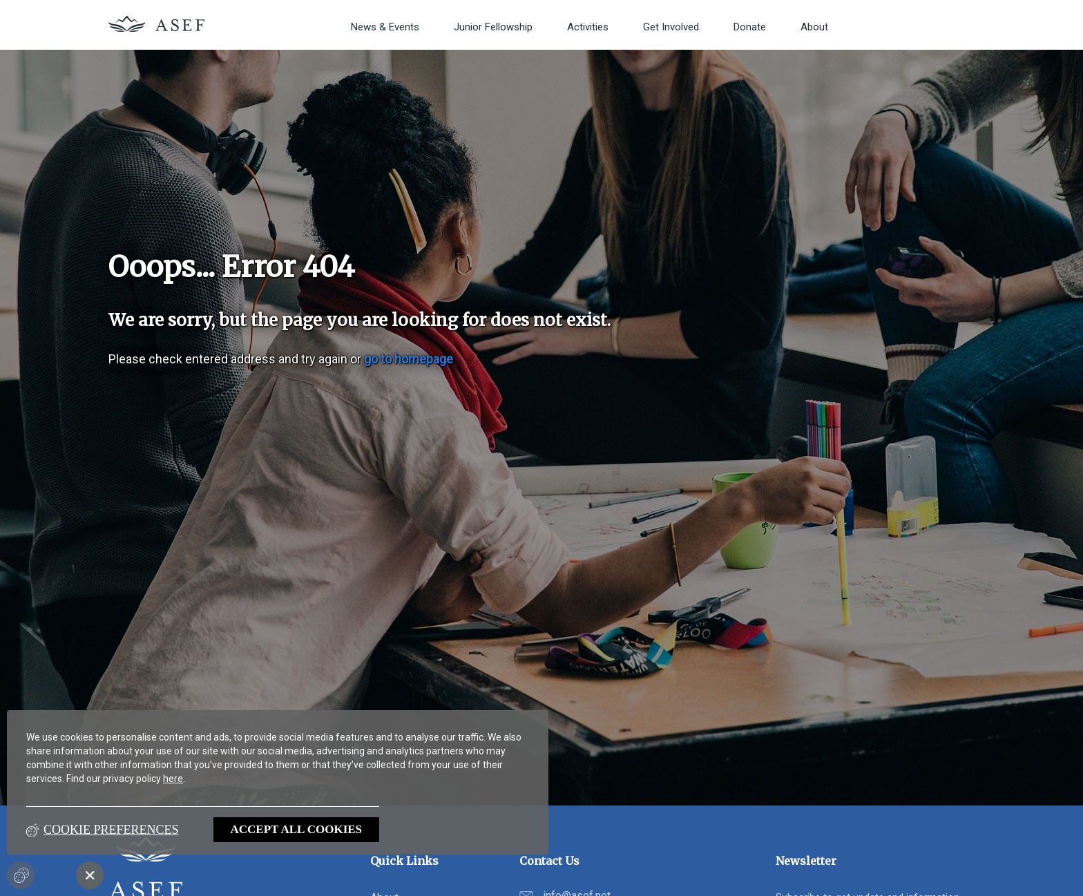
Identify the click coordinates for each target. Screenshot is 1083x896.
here (173, 778)
